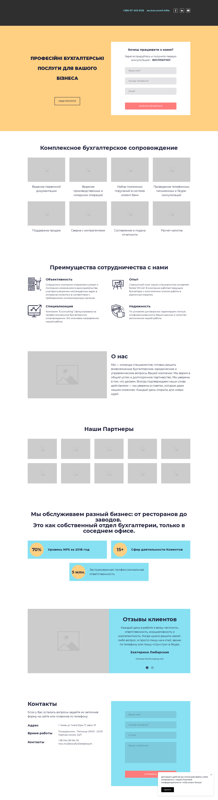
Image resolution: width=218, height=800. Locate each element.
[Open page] (41, 10)
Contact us (189, 23)
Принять (167, 790)
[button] (67, 101)
